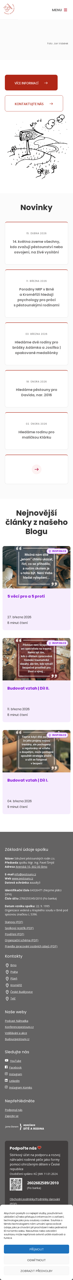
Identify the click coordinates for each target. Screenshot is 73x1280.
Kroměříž (16, 985)
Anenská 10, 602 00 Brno (31, 867)
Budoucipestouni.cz (17, 1039)
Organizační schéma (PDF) (21, 940)
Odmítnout (36, 1260)
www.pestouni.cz (22, 878)
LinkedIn (14, 1081)
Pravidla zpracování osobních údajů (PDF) (31, 946)
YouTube (15, 1061)
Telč (13, 998)
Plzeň (13, 978)
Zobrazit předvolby (36, 1271)
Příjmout (36, 1249)
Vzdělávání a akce (16, 1033)
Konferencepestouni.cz (19, 1027)
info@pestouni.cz (25, 874)
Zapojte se (11, 1116)
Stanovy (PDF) (14, 922)
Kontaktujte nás (34, 103)
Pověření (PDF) (14, 934)
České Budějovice (21, 992)
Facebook (15, 1067)
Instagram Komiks (20, 1087)
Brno (13, 965)
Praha (14, 972)
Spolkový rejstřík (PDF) (19, 928)
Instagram (15, 1074)
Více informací (31, 83)
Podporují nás (13, 1110)
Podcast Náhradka (16, 1021)
